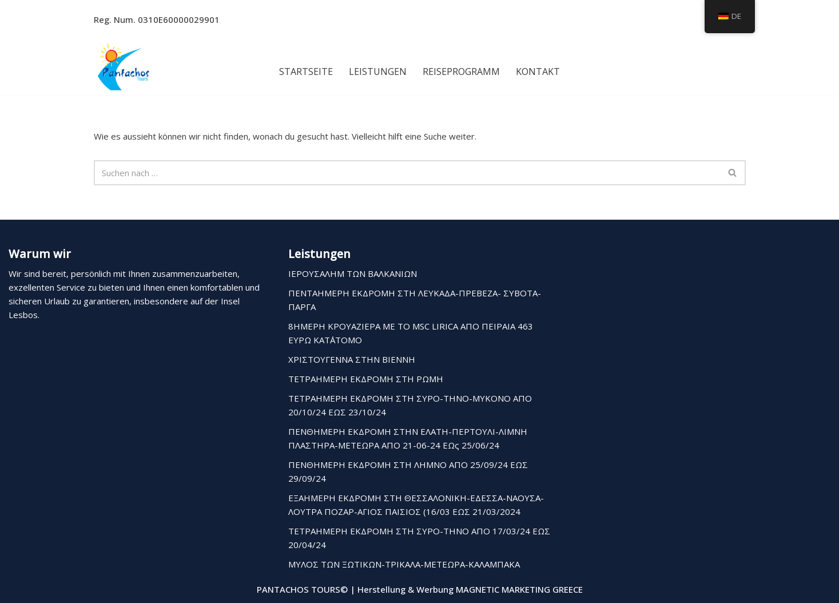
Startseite (306, 71)
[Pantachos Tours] (123, 66)
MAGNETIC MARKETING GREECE (519, 589)
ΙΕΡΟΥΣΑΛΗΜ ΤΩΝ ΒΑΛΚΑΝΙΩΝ (352, 273)
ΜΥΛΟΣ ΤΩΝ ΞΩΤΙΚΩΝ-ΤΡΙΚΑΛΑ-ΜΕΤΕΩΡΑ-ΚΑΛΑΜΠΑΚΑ (404, 564)
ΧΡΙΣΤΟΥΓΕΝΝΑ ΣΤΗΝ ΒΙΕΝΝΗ (351, 359)
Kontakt (538, 71)
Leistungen (378, 71)
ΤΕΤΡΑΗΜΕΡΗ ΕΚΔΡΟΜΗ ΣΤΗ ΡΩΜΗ (365, 378)
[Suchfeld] (407, 172)
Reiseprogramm (461, 71)
